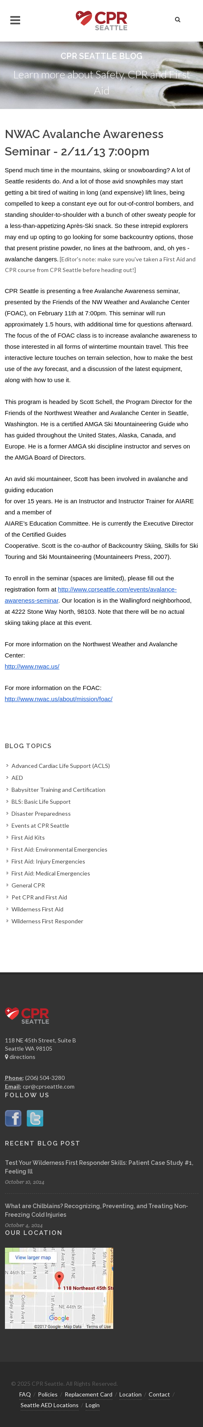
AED (17, 777)
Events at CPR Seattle (40, 825)
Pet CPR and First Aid (39, 897)
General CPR (28, 885)
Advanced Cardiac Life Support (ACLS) (61, 765)
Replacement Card (88, 1394)
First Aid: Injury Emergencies (48, 861)
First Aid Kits (28, 837)
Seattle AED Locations (50, 1404)
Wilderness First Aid (37, 909)
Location (130, 1394)
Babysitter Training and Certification (58, 789)
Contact (159, 1394)
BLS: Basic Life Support (41, 801)
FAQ (25, 1394)
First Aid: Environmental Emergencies (59, 849)
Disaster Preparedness (41, 813)
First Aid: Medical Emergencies (51, 873)
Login (93, 1404)
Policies (48, 1394)
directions (20, 1056)
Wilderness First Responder (47, 921)
